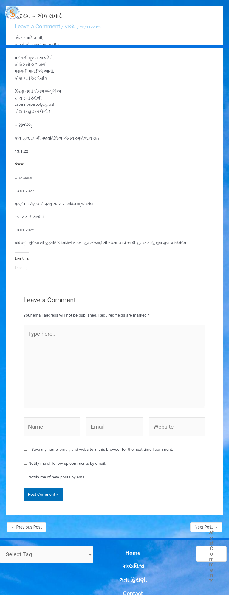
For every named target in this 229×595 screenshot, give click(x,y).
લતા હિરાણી (120, 532)
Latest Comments (211, 523)
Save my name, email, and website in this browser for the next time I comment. (102, 418)
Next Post (206, 496)
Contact (120, 539)
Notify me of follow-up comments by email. (67, 432)
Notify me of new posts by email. (58, 446)
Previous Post (26, 496)
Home (120, 518)
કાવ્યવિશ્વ (120, 525)
